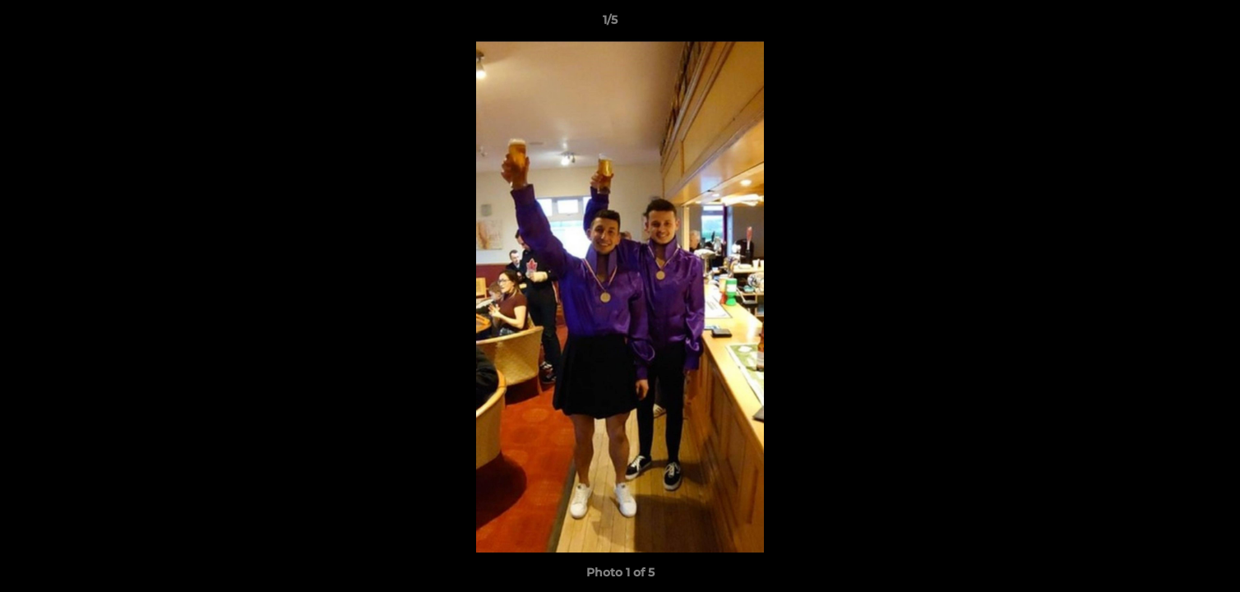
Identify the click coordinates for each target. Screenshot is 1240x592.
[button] (1171, 23)
